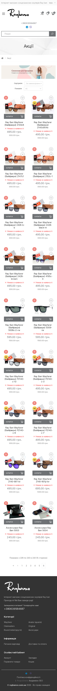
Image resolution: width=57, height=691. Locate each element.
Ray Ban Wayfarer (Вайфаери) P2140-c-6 (14, 430)
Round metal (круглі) (13, 630)
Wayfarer (8, 622)
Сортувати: (18, 83)
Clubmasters (9, 626)
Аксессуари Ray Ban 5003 (14, 529)
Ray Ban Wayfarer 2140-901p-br (43, 480)
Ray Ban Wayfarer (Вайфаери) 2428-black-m (43, 225)
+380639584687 (29, 23)
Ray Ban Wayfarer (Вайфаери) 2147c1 (14, 175)
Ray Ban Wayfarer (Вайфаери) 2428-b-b (14, 225)
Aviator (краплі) (35, 622)
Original (31, 626)
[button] (53, 14)
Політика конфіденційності (28, 677)
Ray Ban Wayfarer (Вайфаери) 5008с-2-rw (14, 327)
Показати (18, 89)
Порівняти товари (12, 662)
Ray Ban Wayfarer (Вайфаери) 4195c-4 (42, 276)
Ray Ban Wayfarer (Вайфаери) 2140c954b (43, 125)
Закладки (32, 658)
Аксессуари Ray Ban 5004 (42, 529)
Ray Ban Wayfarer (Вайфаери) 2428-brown (14, 276)
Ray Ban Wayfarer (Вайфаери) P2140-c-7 (42, 430)
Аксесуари (33, 630)
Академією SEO (36, 681)
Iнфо (51, 3)
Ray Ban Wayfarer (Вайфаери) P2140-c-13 (14, 379)
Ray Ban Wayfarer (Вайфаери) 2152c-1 (43, 175)
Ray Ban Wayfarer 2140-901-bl (14, 480)
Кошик (31, 662)
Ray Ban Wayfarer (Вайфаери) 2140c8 (14, 123)
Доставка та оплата (37, 644)
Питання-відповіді (12, 644)
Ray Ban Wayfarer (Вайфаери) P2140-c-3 (42, 379)
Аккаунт (7, 658)
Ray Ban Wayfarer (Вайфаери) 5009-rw (43, 327)
